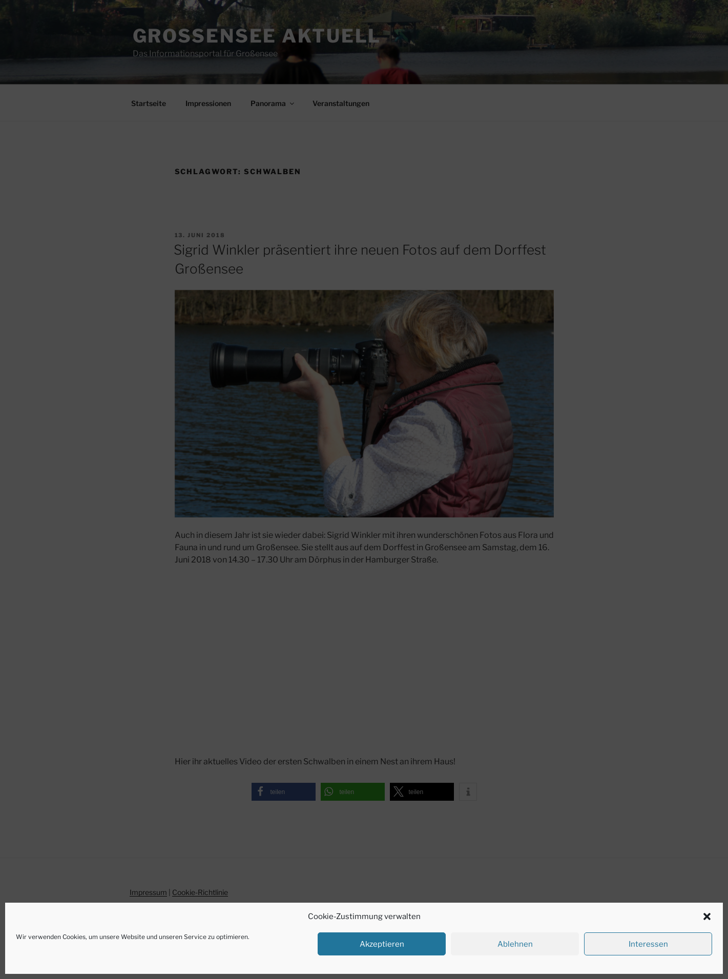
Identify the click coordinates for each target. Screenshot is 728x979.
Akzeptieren (382, 944)
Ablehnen (515, 944)
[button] (707, 916)
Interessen (648, 944)
